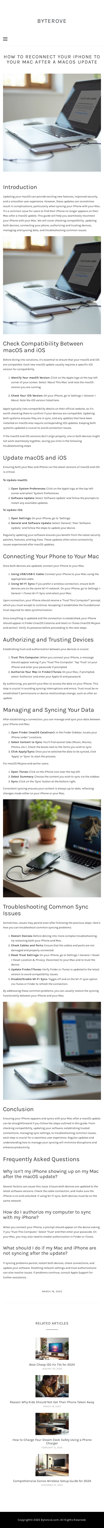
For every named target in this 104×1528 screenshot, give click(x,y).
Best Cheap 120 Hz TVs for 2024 (52, 1364)
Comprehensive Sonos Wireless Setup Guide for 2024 (52, 1481)
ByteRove (52, 21)
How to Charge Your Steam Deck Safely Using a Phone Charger (52, 1441)
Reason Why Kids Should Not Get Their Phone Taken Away (52, 1402)
